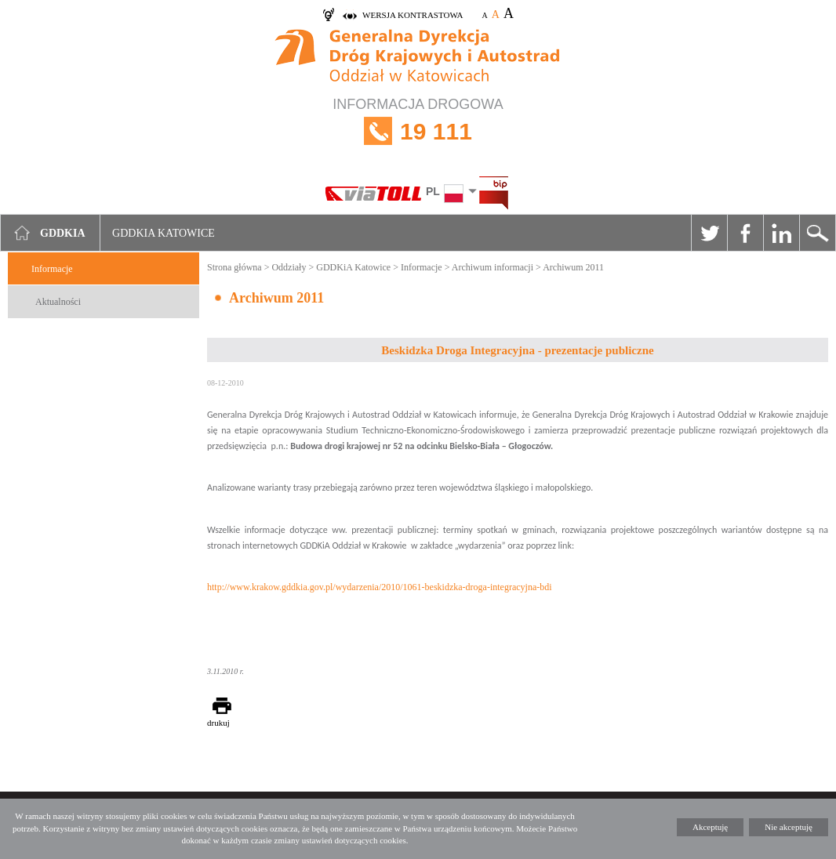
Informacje (52, 268)
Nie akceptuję (788, 827)
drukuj (218, 722)
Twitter (709, 233)
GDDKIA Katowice (163, 233)
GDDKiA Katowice (353, 267)
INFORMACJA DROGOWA (418, 131)
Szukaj (817, 233)
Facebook (745, 233)
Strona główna (234, 267)
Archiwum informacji (492, 267)
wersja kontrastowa (412, 15)
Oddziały (288, 267)
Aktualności (58, 301)
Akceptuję (710, 827)
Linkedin (781, 233)
